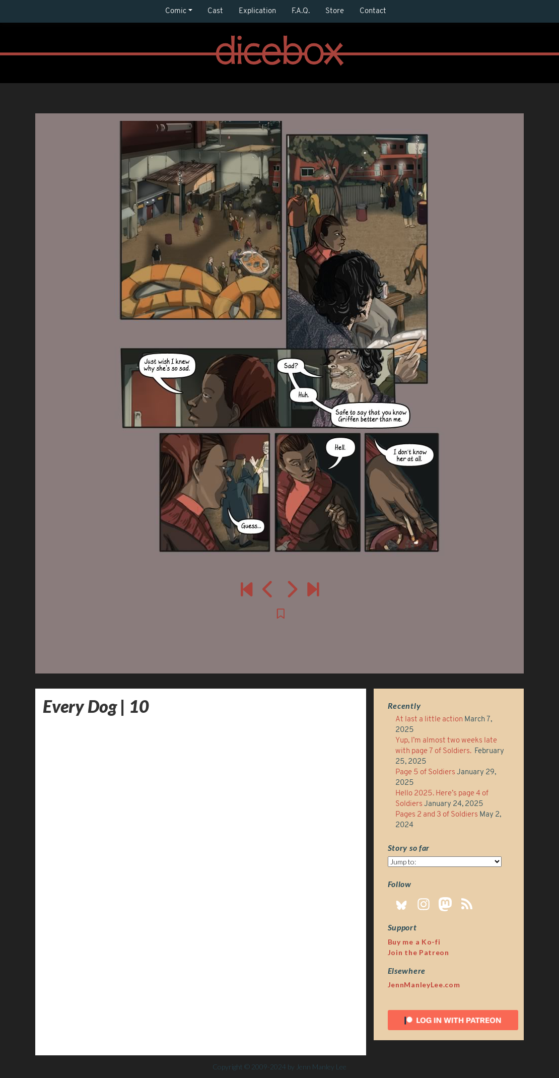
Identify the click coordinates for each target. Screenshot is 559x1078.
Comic (175, 11)
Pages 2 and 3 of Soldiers (436, 815)
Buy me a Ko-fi (414, 941)
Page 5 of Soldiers (425, 772)
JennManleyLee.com (424, 984)
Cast (215, 11)
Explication (257, 11)
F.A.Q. (301, 11)
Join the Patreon (418, 952)
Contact (373, 11)
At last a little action (429, 719)
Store (334, 11)
